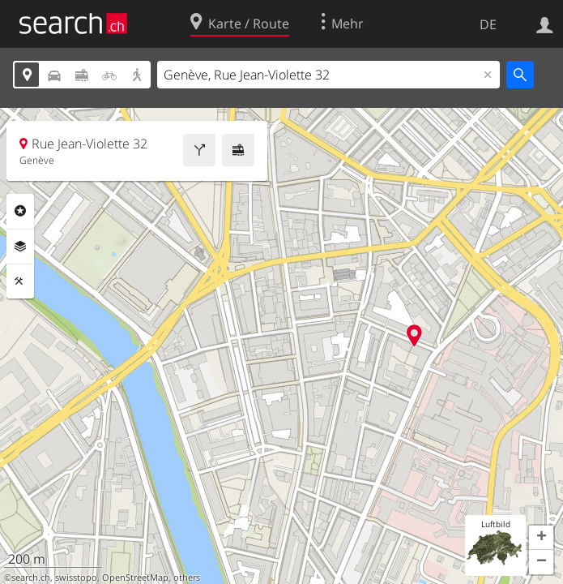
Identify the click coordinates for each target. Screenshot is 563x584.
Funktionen (20, 281)
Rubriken (20, 211)
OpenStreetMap (135, 577)
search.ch (30, 577)
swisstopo (76, 577)
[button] (541, 538)
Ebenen (20, 247)
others (186, 577)
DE (488, 24)
